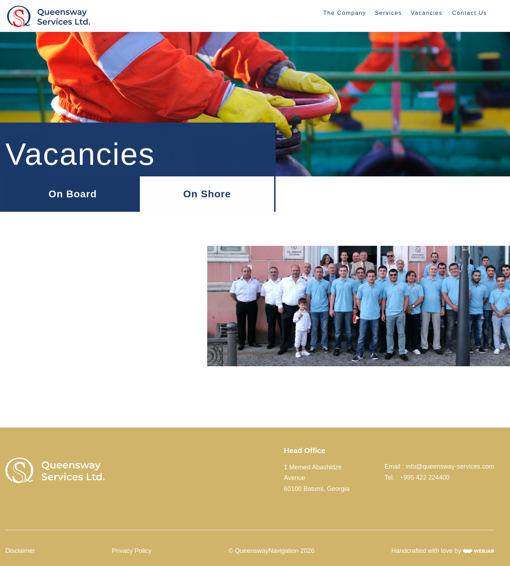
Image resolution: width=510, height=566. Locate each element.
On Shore (207, 193)
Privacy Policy (132, 550)
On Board (73, 193)
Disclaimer (20, 550)
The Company (344, 13)
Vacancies (427, 13)
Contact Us (469, 13)
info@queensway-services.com (450, 466)
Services (388, 13)
